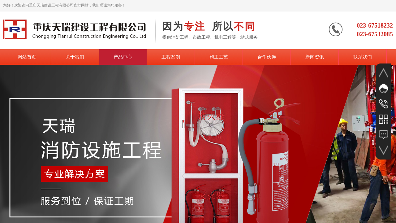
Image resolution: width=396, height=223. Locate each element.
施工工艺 (218, 57)
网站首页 (27, 57)
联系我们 (362, 57)
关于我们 (75, 57)
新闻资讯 (314, 57)
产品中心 (123, 57)
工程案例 (170, 57)
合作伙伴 (266, 57)
